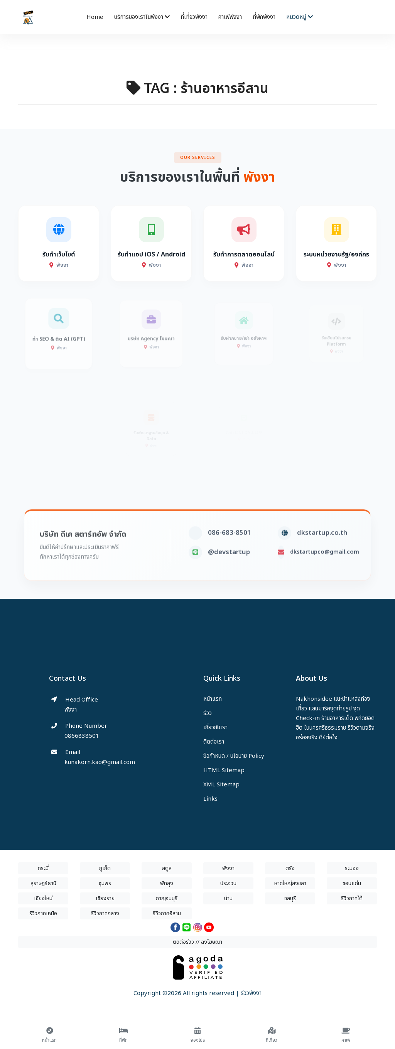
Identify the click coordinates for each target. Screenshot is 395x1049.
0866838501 (81, 736)
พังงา (228, 868)
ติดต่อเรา (213, 741)
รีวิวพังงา (251, 993)
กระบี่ (43, 868)
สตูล (167, 868)
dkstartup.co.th (322, 548)
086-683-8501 (229, 548)
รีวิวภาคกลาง (105, 913)
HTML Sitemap (224, 770)
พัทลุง (166, 883)
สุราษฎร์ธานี (43, 883)
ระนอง (352, 868)
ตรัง (290, 868)
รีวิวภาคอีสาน (167, 913)
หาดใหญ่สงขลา (290, 883)
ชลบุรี (290, 898)
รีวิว (207, 713)
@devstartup (229, 567)
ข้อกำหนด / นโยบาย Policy (233, 756)
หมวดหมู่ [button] (299, 17)
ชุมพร (105, 883)
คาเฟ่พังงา (230, 17)
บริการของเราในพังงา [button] (142, 17)
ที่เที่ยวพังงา (194, 17)
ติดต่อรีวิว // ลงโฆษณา (197, 942)
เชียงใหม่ (43, 898)
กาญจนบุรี (166, 898)
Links (210, 798)
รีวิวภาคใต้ (352, 898)
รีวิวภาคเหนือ (43, 913)
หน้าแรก (212, 699)
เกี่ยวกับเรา (215, 727)
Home (94, 17)
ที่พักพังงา (264, 17)
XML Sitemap (221, 784)
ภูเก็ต (105, 868)
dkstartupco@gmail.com (324, 567)
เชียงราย (105, 898)
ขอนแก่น (352, 883)
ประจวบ (228, 883)
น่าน (228, 898)
